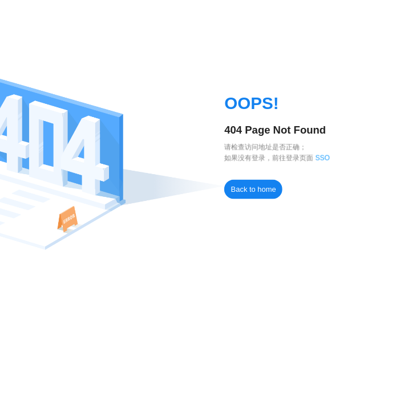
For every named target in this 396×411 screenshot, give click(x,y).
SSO (323, 158)
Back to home (253, 189)
